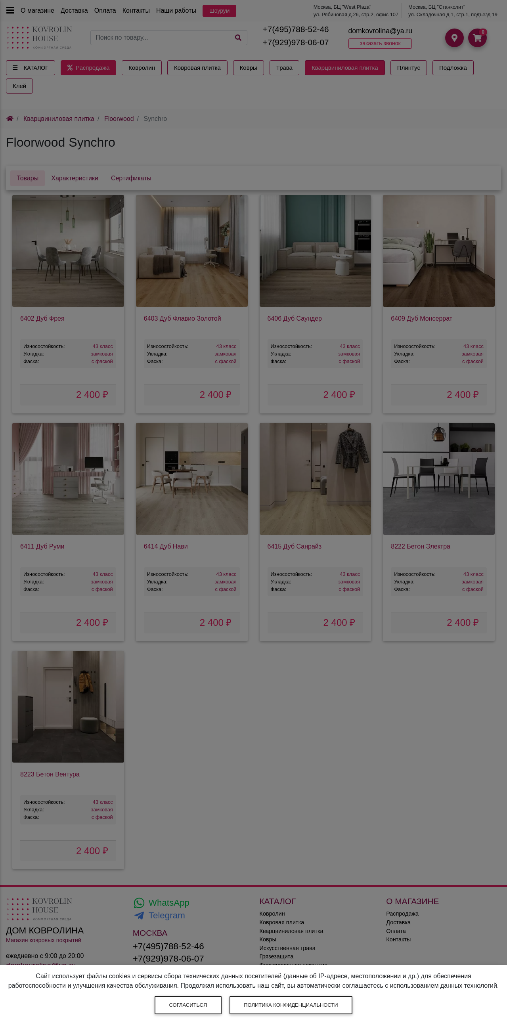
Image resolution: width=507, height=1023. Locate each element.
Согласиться (188, 1005)
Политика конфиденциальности (291, 1005)
